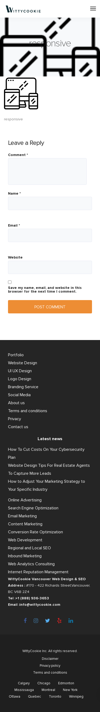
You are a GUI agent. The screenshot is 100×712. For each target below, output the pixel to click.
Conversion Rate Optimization (35, 532)
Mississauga (24, 690)
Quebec (34, 696)
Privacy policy (50, 666)
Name (14, 193)
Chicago (43, 683)
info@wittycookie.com (39, 604)
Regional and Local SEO (29, 548)
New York (70, 690)
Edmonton (66, 683)
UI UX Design (20, 371)
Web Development (25, 540)
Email (14, 225)
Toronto (55, 696)
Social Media (19, 395)
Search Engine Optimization (33, 508)
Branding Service (23, 387)
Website (15, 257)
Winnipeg (76, 696)
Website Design (22, 363)
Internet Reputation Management (38, 572)
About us (16, 403)
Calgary (24, 683)
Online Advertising (25, 500)
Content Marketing (25, 524)
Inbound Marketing (25, 556)
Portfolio (16, 355)
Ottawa (14, 696)
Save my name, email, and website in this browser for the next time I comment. (45, 289)
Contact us (18, 426)
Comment (18, 155)
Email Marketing (22, 516)
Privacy (14, 419)
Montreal (48, 690)
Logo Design (19, 379)
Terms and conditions (27, 411)
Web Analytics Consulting (31, 564)
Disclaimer (50, 659)
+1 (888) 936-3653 (32, 598)
